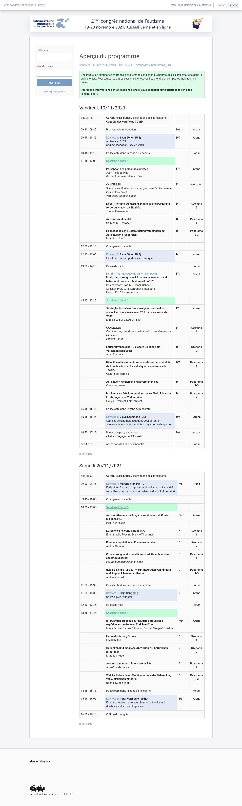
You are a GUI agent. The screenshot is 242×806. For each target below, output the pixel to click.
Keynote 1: (112, 137)
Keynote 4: (112, 483)
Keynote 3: (112, 416)
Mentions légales (40, 761)
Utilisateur (43, 50)
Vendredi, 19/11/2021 (92, 65)
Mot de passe (45, 66)
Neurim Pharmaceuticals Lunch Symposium (132, 273)
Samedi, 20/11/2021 (119, 65)
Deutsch (222, 5)
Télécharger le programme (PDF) (153, 65)
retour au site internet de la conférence (191, 5)
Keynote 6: (112, 698)
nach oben (85, 453)
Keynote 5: (112, 593)
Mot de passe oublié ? (54, 91)
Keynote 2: (112, 254)
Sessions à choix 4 (117, 613)
